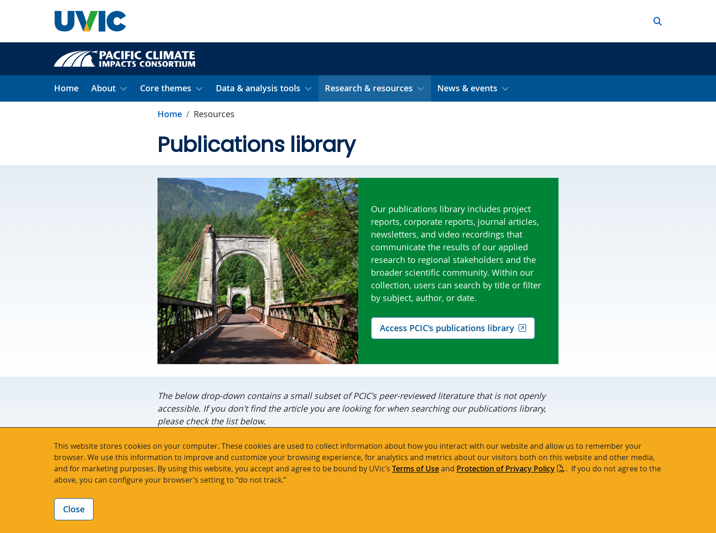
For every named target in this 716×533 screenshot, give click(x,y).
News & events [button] (467, 88)
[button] (657, 21)
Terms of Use (415, 468)
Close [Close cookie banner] (74, 509)
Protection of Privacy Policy (505, 468)
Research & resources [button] (369, 88)
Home (66, 88)
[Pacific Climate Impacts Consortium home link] (124, 58)
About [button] (103, 88)
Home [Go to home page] (169, 113)
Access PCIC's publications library (447, 328)
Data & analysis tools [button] (258, 88)
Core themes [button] (165, 88)
